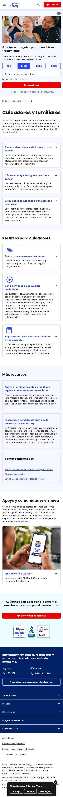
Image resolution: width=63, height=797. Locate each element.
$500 (54, 66)
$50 (8, 66)
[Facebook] (13, 673)
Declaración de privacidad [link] (13, 743)
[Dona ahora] (31, 85)
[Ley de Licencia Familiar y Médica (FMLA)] (25, 479)
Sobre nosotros (31, 728)
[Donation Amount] (31, 74)
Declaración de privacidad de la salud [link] (18, 749)
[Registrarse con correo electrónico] (31, 682)
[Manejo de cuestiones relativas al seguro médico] (29, 469)
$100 (24, 66)
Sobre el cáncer (31, 695)
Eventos (31, 704)
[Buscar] (38, 5)
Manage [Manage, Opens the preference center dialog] (45, 791)
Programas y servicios (31, 720)
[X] (4, 673)
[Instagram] (9, 673)
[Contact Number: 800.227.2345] (40, 673)
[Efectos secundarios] (15, 474)
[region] (31, 789)
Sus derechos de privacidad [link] (14, 754)
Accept (16, 791)
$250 (39, 66)
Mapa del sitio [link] (8, 738)
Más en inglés (31, 712)
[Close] (55, 782)
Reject (30, 791)
